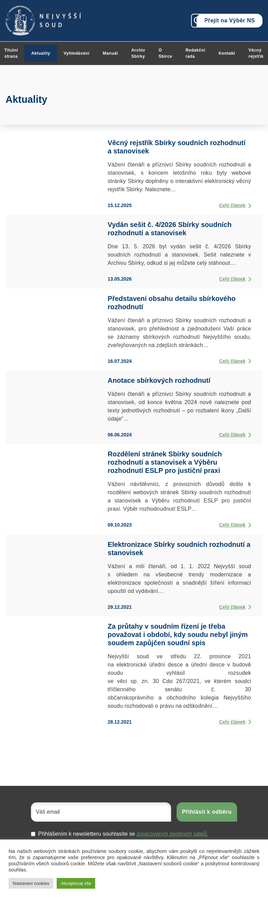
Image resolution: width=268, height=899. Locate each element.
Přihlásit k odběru (207, 812)
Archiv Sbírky (138, 53)
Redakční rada (195, 53)
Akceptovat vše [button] (76, 883)
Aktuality (40, 53)
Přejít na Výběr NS (229, 20)
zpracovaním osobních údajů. (172, 834)
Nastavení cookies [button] (31, 883)
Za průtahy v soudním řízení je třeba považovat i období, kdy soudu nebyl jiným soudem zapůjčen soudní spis (178, 634)
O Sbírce (165, 53)
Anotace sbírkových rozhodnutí (159, 380)
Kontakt (227, 53)
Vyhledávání (76, 53)
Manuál (110, 53)
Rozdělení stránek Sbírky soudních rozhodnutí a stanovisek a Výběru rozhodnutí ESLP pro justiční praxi (165, 462)
